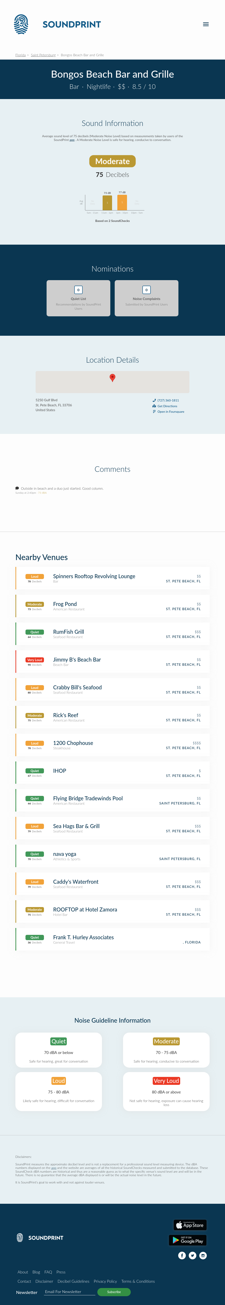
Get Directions (164, 406)
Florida (20, 55)
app (72, 140)
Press (60, 1271)
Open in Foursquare (168, 411)
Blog (36, 1271)
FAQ (48, 1271)
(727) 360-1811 (165, 400)
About (23, 1271)
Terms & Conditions (138, 1281)
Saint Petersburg (43, 55)
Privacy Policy (105, 1281)
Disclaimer (44, 1281)
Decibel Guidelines (73, 1281)
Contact (24, 1281)
